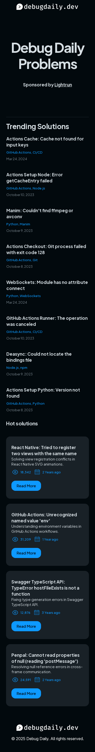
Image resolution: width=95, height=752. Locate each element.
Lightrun (63, 84)
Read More (26, 485)
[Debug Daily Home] (47, 7)
